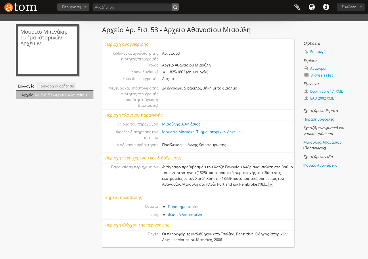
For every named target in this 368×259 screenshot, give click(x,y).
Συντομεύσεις (326, 7)
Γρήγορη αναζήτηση (56, 86)
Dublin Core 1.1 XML (323, 91)
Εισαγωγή (317, 51)
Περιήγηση (71, 6)
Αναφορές (315, 68)
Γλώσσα (311, 7)
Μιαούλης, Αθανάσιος (181, 124)
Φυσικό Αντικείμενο (185, 214)
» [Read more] (271, 184)
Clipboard (297, 7)
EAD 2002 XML (319, 98)
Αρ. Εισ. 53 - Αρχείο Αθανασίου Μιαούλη (68, 95)
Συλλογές (26, 86)
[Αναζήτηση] (136, 7)
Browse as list (318, 75)
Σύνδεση (349, 6)
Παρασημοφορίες (183, 206)
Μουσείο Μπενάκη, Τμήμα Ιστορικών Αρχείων (201, 131)
